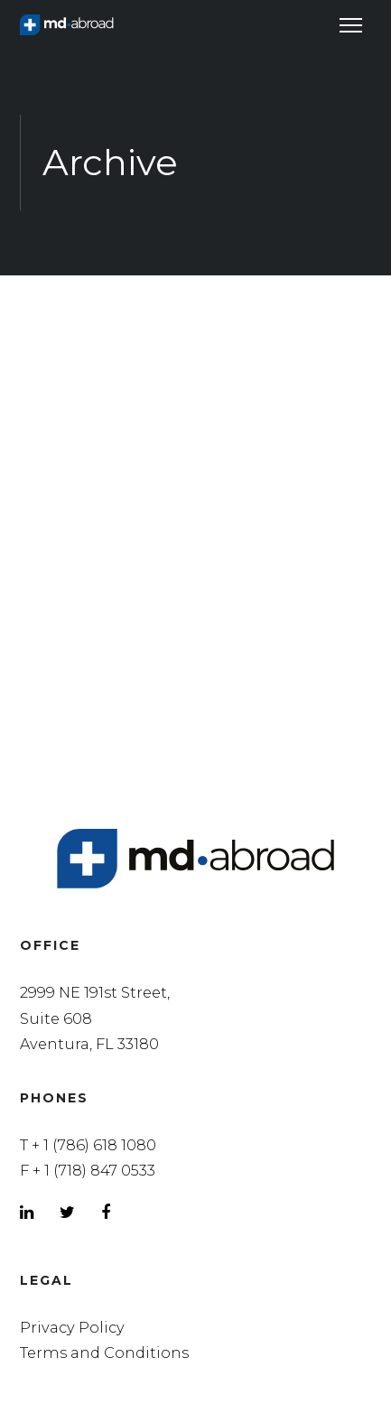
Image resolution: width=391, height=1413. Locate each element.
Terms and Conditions (104, 1352)
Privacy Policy (72, 1327)
